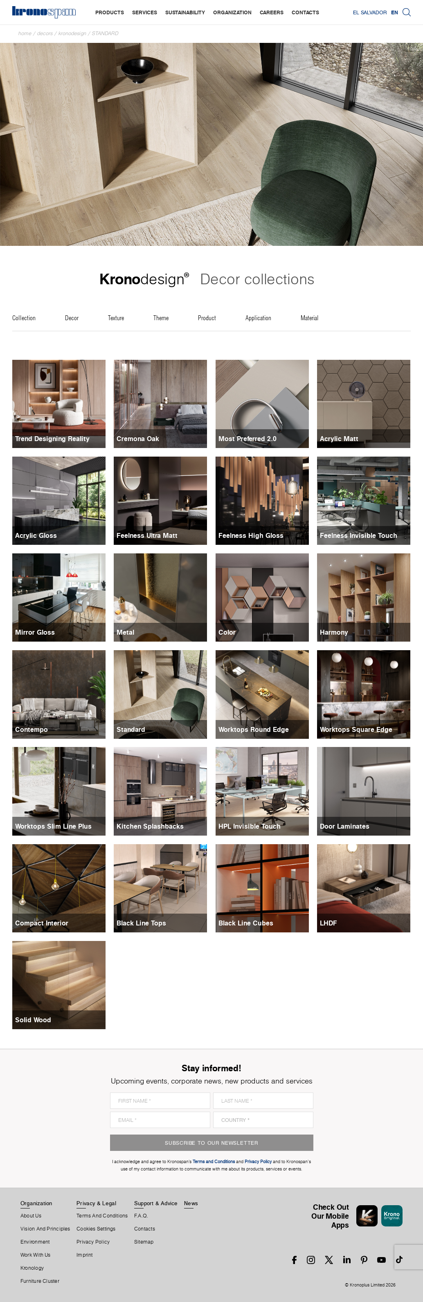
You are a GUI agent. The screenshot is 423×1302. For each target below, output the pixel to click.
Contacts (144, 1229)
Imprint (84, 1255)
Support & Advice (156, 1203)
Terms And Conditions (102, 1216)
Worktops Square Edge (356, 729)
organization (232, 12)
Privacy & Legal (96, 1203)
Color (227, 632)
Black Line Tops (141, 923)
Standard (105, 33)
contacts (305, 12)
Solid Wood (33, 1020)
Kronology (32, 1268)
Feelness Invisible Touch (358, 535)
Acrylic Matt (339, 439)
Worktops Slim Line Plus (53, 826)
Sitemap (144, 1242)
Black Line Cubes (245, 923)
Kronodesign (72, 33)
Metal (125, 632)
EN (394, 12)
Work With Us (35, 1255)
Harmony (334, 632)
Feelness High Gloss (251, 535)
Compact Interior (41, 923)
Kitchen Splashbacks (150, 826)
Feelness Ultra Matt (147, 535)
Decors (45, 33)
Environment (35, 1242)
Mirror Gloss (35, 632)
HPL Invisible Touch (249, 826)
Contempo (31, 729)
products (109, 12)
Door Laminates (344, 826)
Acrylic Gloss (36, 535)
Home (25, 33)
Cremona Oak (138, 439)
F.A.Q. (141, 1216)
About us (30, 1216)
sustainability (185, 12)
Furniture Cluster (39, 1281)
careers (272, 12)
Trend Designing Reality (52, 439)
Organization (36, 1203)
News (191, 1203)
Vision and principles (45, 1229)
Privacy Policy (93, 1242)
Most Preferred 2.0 (247, 439)
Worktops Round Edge (253, 729)
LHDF (328, 923)
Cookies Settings (96, 1229)
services (144, 12)
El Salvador (370, 12)
